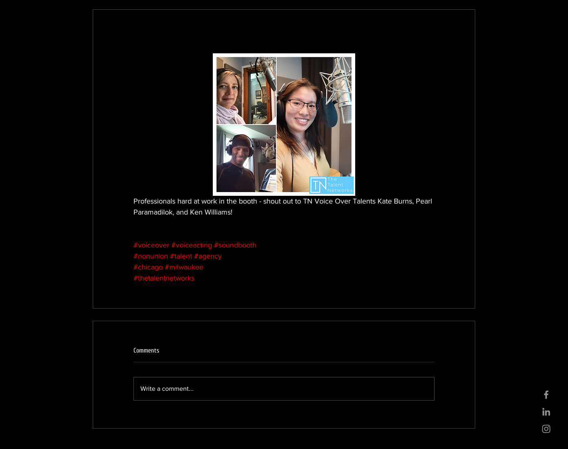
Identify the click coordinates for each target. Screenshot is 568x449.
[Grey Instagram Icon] (546, 428)
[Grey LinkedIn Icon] (546, 411)
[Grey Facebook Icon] (546, 394)
